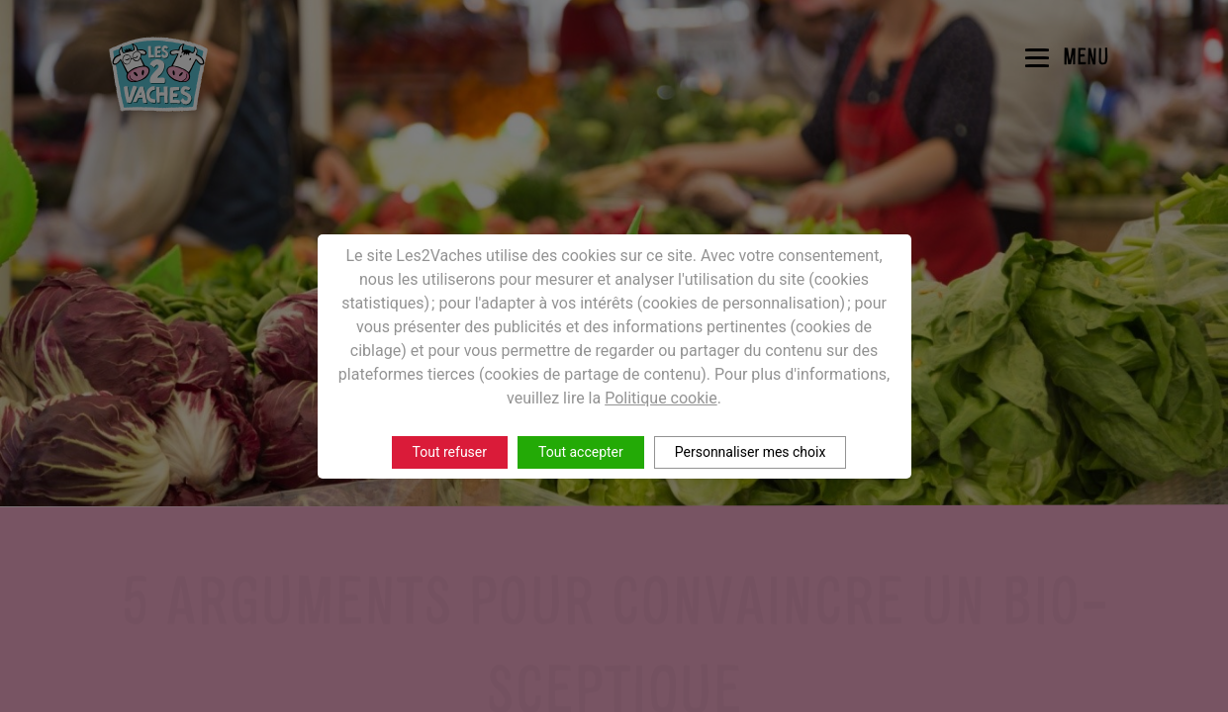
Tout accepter (580, 452)
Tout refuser (450, 452)
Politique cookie (661, 398)
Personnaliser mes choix (750, 452)
